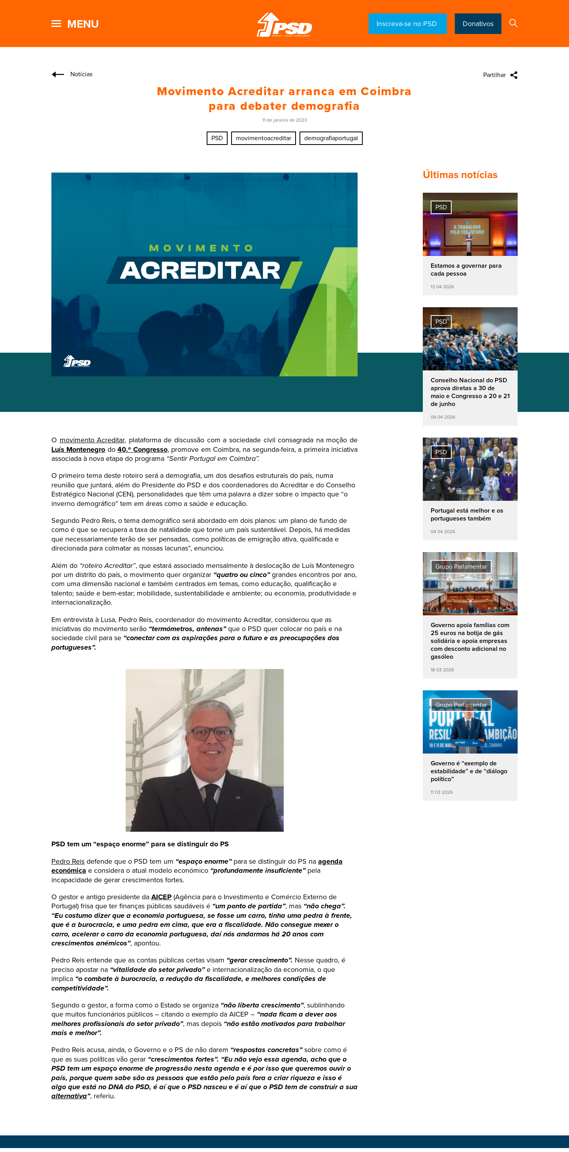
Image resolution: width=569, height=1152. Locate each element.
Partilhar (494, 75)
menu (83, 24)
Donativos (478, 23)
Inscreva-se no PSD (408, 23)
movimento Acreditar (92, 440)
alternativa (69, 1096)
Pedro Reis (68, 861)
